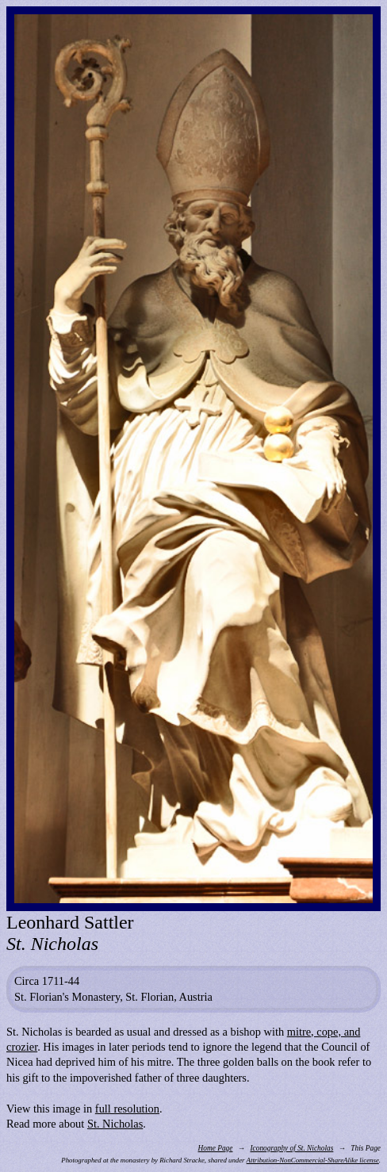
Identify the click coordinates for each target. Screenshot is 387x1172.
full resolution (127, 1108)
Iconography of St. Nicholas (291, 1148)
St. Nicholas (115, 1123)
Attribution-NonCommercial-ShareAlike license (313, 1160)
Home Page (215, 1148)
